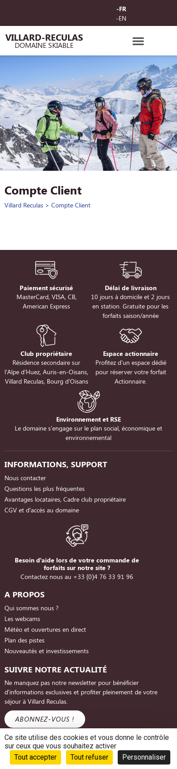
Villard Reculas (23, 205)
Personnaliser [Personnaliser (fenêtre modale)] (144, 757)
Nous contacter (25, 477)
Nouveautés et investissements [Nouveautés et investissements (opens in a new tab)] (46, 650)
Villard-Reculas (44, 37)
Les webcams (22, 618)
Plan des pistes (24, 640)
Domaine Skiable (44, 45)
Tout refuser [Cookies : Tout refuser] (89, 757)
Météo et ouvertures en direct (45, 629)
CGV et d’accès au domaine (41, 510)
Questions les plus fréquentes (44, 488)
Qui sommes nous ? (31, 608)
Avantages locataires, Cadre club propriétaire (65, 499)
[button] (138, 40)
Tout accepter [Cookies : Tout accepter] (35, 757)
